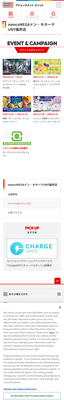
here (52, 334)
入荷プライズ (15, 212)
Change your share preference (20, 390)
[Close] (60, 309)
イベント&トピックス (19, 203)
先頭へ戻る (57, 281)
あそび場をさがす (18, 294)
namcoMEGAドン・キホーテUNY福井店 (32, 184)
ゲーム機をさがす (18, 304)
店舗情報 (12, 194)
